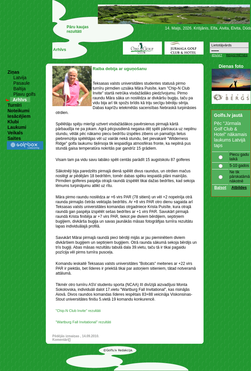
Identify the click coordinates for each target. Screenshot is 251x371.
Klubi (13, 121)
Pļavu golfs (24, 94)
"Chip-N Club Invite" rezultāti (78, 311)
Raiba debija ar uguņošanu (120, 68)
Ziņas (13, 72)
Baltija (19, 88)
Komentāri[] (61, 339)
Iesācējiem (19, 116)
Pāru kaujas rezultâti (77, 29)
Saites (14, 138)
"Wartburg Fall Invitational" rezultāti (83, 322)
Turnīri (14, 105)
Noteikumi (18, 110)
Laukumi (16, 127)
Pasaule (21, 83)
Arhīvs (20, 99)
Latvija (19, 77)
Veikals (15, 132)
